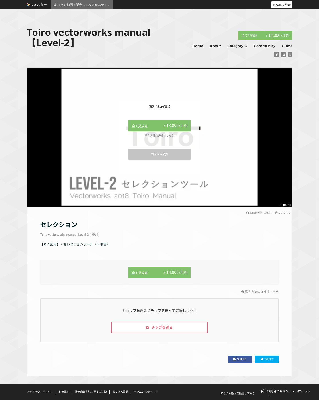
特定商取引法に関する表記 (91, 392)
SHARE (239, 359)
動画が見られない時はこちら (268, 212)
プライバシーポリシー (40, 392)
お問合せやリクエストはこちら (286, 391)
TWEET (267, 359)
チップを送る (159, 327)
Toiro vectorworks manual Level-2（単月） (70, 234)
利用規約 (64, 392)
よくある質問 (120, 392)
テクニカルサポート (146, 392)
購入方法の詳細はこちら (159, 136)
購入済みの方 (159, 154)
